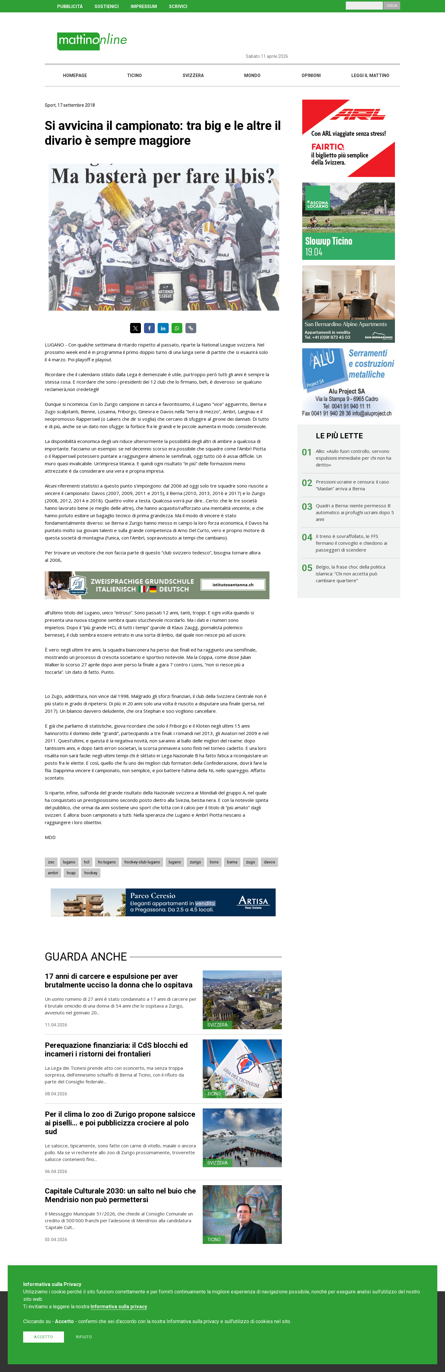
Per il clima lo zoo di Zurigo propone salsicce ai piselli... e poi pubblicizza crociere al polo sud (120, 1123)
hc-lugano (107, 862)
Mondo (252, 75)
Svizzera (193, 75)
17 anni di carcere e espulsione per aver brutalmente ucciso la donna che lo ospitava (119, 980)
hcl (86, 862)
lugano (69, 862)
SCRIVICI (178, 6)
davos (269, 862)
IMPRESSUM (144, 6)
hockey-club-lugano (142, 862)
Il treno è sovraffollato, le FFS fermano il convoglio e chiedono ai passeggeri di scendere (351, 543)
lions (214, 862)
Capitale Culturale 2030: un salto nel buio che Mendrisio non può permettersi (120, 1195)
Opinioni (311, 75)
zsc (51, 862)
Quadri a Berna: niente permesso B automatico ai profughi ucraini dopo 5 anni (355, 512)
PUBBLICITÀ (70, 6)
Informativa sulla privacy (119, 1307)
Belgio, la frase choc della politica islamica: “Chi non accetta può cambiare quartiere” (350, 573)
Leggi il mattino (370, 75)
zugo (250, 862)
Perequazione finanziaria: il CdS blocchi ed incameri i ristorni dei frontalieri (116, 1049)
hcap (71, 873)
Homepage (75, 75)
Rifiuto (84, 1337)
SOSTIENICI (107, 6)
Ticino (134, 75)
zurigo (195, 862)
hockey (90, 873)
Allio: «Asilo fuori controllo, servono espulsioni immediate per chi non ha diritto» (353, 458)
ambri (53, 873)
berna (232, 862)
